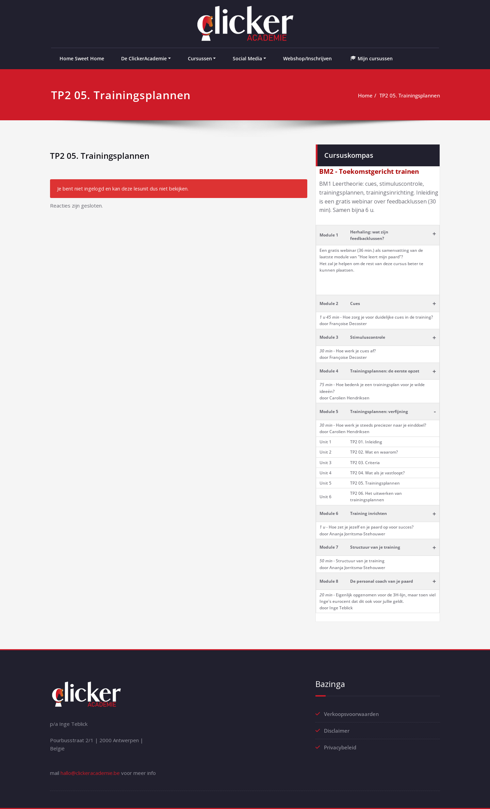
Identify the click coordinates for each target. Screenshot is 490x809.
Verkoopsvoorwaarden (351, 714)
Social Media (247, 58)
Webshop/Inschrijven (307, 58)
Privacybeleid (340, 747)
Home (365, 95)
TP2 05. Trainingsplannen (409, 95)
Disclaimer (336, 730)
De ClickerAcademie (144, 58)
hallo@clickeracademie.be (90, 772)
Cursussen (200, 58)
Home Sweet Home (82, 58)
